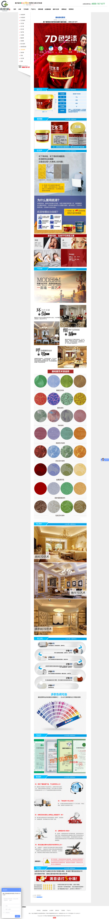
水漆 (19, 9)
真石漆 (22, 29)
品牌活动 (57, 910)
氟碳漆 (22, 38)
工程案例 (63, 910)
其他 (22, 55)
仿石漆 (22, 23)
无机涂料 (23, 49)
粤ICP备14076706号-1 (66, 915)
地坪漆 (22, 32)
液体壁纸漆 (23, 46)
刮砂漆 (22, 52)
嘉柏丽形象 (45, 910)
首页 (15, 9)
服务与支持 (56, 9)
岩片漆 (22, 26)
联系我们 (71, 9)
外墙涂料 (23, 17)
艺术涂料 (26, 9)
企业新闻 (51, 910)
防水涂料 (23, 43)
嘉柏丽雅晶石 (39, 897)
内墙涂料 (23, 14)
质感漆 (22, 40)
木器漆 (22, 35)
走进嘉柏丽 (48, 9)
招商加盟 (40, 9)
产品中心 (33, 9)
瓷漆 (22, 61)
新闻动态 (64, 9)
